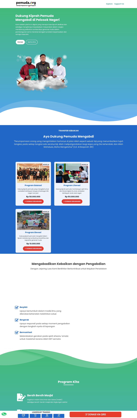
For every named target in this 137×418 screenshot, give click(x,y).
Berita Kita (33, 42)
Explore (109, 4)
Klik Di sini (103, 382)
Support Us (119, 4)
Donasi (21, 42)
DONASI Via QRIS (95, 414)
